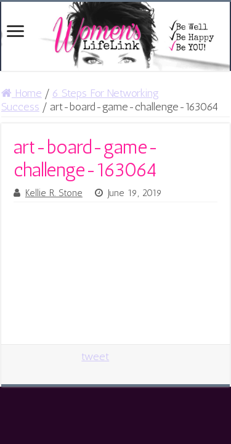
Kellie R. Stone (54, 193)
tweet (95, 356)
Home (21, 93)
